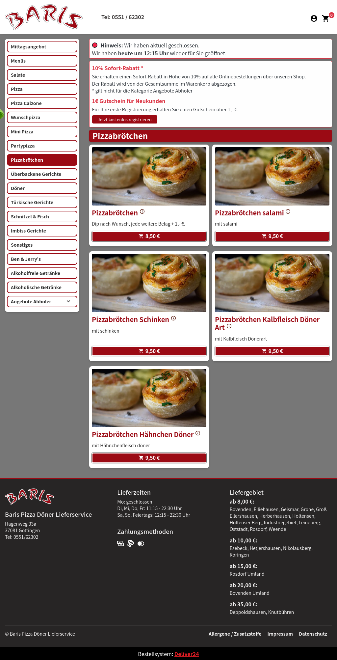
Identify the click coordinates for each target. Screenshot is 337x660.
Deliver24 (186, 654)
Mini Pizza (22, 131)
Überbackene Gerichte (36, 174)
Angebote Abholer (40, 301)
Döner (18, 188)
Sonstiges (22, 244)
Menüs (18, 60)
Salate (18, 74)
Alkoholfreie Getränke (35, 273)
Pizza (17, 89)
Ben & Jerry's (26, 259)
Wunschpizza (25, 117)
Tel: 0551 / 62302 (122, 17)
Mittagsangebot (28, 46)
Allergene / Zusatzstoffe (235, 633)
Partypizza (23, 145)
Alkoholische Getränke (36, 287)
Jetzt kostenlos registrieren (125, 119)
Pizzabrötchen (27, 159)
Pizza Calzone (26, 103)
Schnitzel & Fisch (30, 216)
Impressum (280, 633)
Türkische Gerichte (32, 202)
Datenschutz (313, 633)
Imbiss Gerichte (28, 230)
